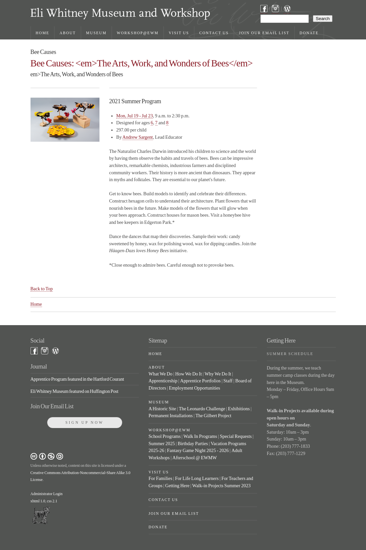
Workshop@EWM (138, 33)
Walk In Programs (200, 436)
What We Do (161, 373)
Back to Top (42, 288)
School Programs (165, 436)
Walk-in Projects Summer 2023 (221, 485)
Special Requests (236, 436)
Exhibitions (238, 408)
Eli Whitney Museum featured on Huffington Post (74, 391)
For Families (160, 478)
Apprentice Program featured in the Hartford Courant (77, 379)
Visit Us (179, 33)
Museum (96, 33)
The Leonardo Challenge (202, 408)
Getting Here (177, 485)
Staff (228, 380)
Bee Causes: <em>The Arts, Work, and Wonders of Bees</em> (142, 63)
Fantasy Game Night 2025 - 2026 (198, 450)
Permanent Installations (171, 415)
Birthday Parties (193, 443)
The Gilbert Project (213, 415)
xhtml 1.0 (38, 501)
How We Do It (188, 373)
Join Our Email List (264, 33)
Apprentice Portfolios (200, 380)
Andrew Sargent (137, 137)
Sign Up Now (84, 422)
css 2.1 (52, 501)
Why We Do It (218, 373)
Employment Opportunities (194, 388)
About (67, 33)
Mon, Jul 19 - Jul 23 (134, 115)
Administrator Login (47, 493)
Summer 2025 (162, 443)
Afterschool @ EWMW (194, 457)
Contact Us (214, 33)
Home (43, 33)
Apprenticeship (163, 380)
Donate (309, 33)
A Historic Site (162, 408)
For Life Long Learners (197, 478)
